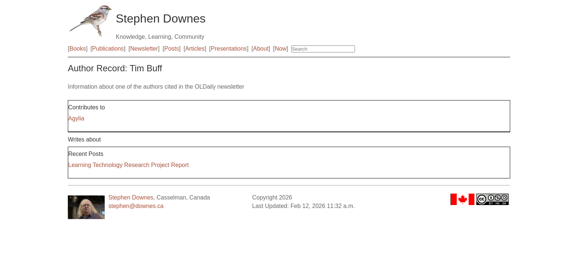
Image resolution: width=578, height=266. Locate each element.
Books (77, 48)
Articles (194, 48)
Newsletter (144, 48)
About (261, 48)
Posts (171, 48)
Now (280, 48)
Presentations (229, 48)
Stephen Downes (130, 197)
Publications (108, 48)
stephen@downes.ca (136, 206)
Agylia (76, 118)
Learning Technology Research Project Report (128, 165)
